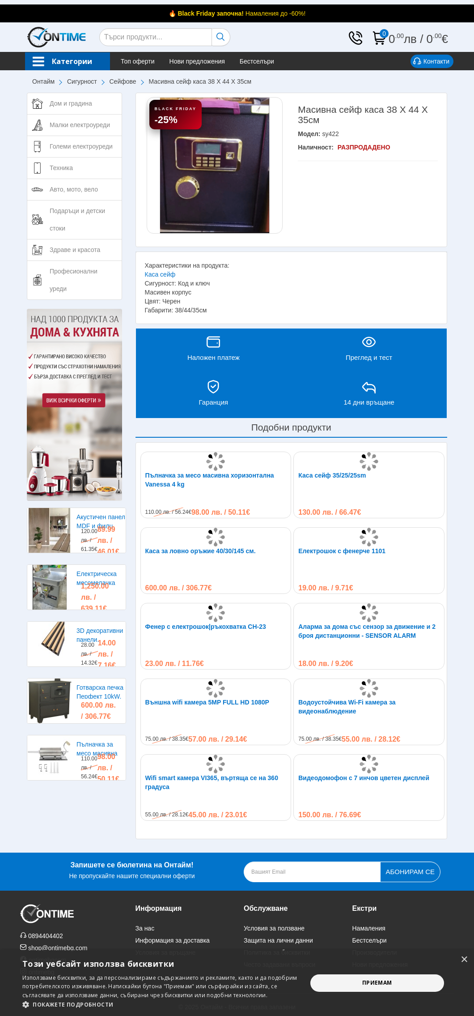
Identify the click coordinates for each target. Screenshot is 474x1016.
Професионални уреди (73, 280)
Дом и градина (71, 103)
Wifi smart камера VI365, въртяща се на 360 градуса (211, 782)
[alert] (237, 983)
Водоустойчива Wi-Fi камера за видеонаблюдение (346, 707)
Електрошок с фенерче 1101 (341, 551)
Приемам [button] (377, 982)
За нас (145, 928)
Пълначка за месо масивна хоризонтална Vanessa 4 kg (209, 480)
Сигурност (82, 81)
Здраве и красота (75, 249)
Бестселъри (257, 61)
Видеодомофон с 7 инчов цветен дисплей (363, 777)
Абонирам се (410, 871)
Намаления (368, 928)
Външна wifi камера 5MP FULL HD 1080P (207, 702)
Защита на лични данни (278, 940)
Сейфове (123, 81)
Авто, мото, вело (74, 189)
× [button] (464, 959)
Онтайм (43, 81)
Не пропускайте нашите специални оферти (132, 869)
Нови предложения (197, 61)
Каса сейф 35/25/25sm (332, 475)
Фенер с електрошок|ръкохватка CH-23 (205, 626)
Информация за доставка (172, 940)
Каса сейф (160, 274)
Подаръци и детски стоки (77, 219)
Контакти (431, 62)
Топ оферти (138, 61)
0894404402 (45, 935)
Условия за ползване (274, 928)
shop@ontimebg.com (58, 948)
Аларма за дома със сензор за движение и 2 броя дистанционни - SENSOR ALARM (367, 631)
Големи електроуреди (81, 146)
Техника (61, 167)
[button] (160, 1004)
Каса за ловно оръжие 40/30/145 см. (200, 551)
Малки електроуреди (80, 124)
